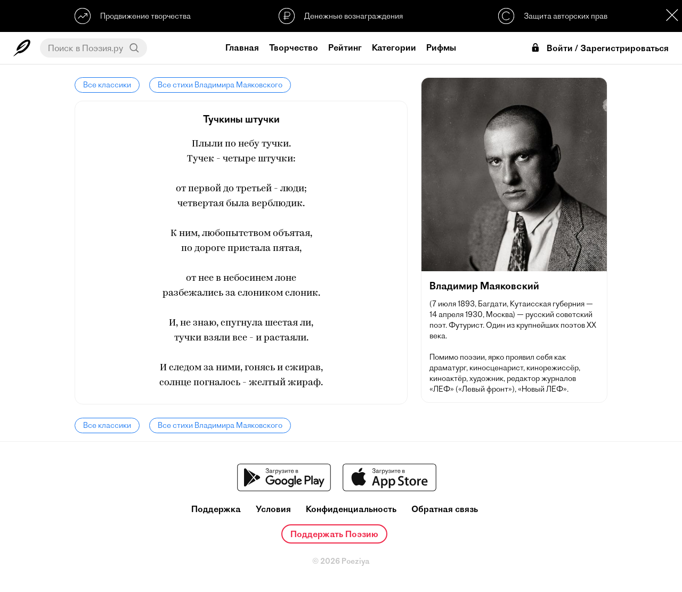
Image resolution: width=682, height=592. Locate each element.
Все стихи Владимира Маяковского (220, 85)
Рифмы (441, 47)
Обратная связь (444, 509)
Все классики (107, 85)
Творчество (293, 47)
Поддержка (216, 509)
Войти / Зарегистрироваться (599, 48)
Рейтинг (345, 47)
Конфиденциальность (351, 509)
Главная (242, 47)
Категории (394, 47)
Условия (273, 509)
